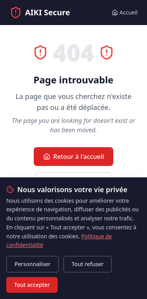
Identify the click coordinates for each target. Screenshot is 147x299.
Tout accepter (32, 284)
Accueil (125, 12)
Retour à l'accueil (73, 156)
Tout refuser (87, 264)
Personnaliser (33, 264)
